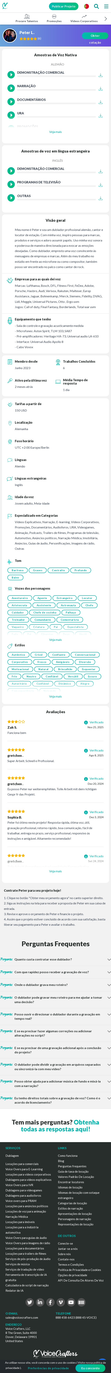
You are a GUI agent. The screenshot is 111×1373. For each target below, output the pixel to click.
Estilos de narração (70, 1208)
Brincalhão (65, 669)
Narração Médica (16, 1216)
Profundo (81, 570)
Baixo (15, 577)
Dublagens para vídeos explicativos (28, 1179)
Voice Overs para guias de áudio (26, 1237)
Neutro (31, 676)
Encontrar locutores (71, 1182)
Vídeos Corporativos (84, 18)
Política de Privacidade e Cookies (79, 1270)
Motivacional (20, 669)
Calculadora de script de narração (27, 1285)
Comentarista (70, 619)
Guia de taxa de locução (73, 1171)
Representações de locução (75, 1224)
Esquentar (89, 669)
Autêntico (18, 654)
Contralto (58, 570)
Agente (42, 598)
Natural (43, 669)
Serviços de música (17, 1264)
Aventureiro (20, 598)
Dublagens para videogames (23, 1190)
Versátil (73, 676)
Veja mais (55, 132)
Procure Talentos (27, 18)
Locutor (87, 598)
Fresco (41, 662)
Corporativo (20, 662)
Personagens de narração (74, 1219)
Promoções (54, 18)
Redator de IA (14, 1290)
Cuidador (18, 612)
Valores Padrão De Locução (76, 1176)
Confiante (59, 654)
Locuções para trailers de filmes (25, 1253)
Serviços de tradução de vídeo (24, 1269)
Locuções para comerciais (22, 1164)
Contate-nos (66, 1259)
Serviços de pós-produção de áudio (28, 1259)
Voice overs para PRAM (20, 1201)
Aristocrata (19, 605)
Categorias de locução (72, 1203)
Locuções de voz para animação (25, 1211)
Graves (37, 570)
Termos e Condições (71, 1264)
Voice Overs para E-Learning (24, 1169)
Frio (14, 676)
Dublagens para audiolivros (23, 1195)
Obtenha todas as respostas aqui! (60, 1125)
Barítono (17, 570)
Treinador (18, 619)
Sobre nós (64, 1254)
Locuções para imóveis (20, 1222)
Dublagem (12, 1155)
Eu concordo (90, 1368)
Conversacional (85, 654)
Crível (39, 654)
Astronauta (68, 605)
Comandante (43, 619)
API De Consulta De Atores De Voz (81, 1280)
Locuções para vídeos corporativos (28, 1174)
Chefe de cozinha (44, 612)
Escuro (92, 676)
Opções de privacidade (72, 1275)
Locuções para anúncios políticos (26, 1206)
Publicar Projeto (62, 6)
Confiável (52, 676)
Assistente (44, 605)
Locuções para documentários (24, 1248)
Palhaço (71, 612)
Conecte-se (65, 1243)
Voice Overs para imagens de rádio (27, 1243)
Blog (61, 1161)
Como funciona (67, 1155)
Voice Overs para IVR (19, 1185)
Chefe (89, 605)
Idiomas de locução (70, 1187)
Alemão (57, 64)
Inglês (57, 160)
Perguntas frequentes (72, 1166)
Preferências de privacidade (48, 1368)
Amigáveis (63, 662)
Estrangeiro (65, 598)
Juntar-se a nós (68, 1248)
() (40, 38)
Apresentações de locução (75, 1213)
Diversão (85, 662)
